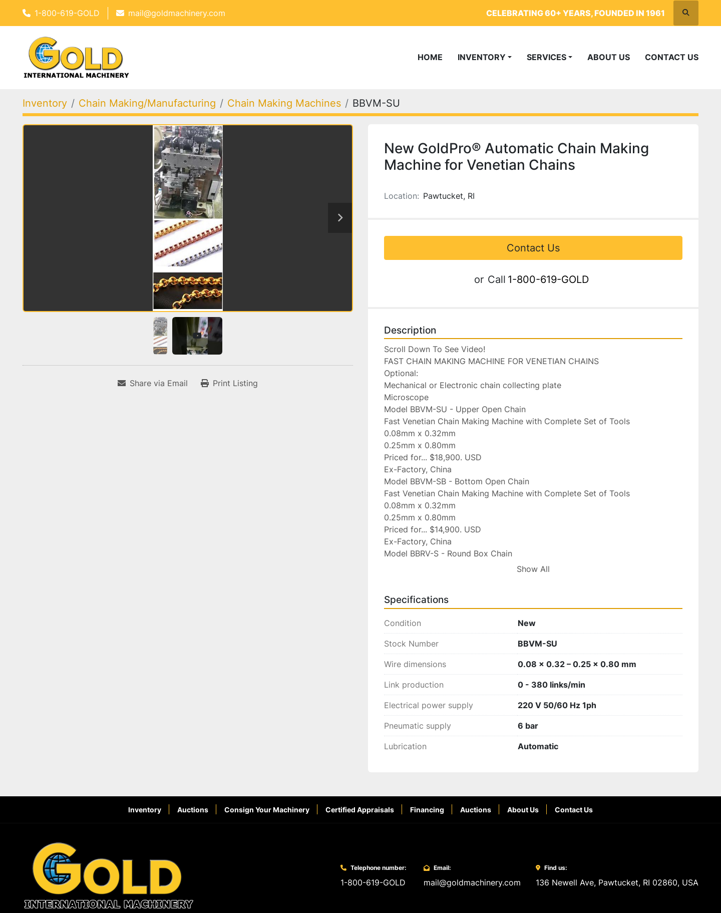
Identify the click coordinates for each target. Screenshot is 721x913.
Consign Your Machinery (266, 817)
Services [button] (546, 61)
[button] (485, 61)
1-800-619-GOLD (67, 13)
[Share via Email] (152, 391)
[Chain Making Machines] (284, 111)
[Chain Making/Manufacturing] (147, 111)
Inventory (482, 61)
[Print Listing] (229, 391)
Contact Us (671, 61)
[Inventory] (45, 111)
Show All (533, 577)
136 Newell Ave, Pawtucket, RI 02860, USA (617, 890)
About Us (608, 61)
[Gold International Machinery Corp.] (109, 883)
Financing (427, 817)
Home (430, 61)
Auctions (192, 817)
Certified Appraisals (359, 817)
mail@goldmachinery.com (176, 13)
